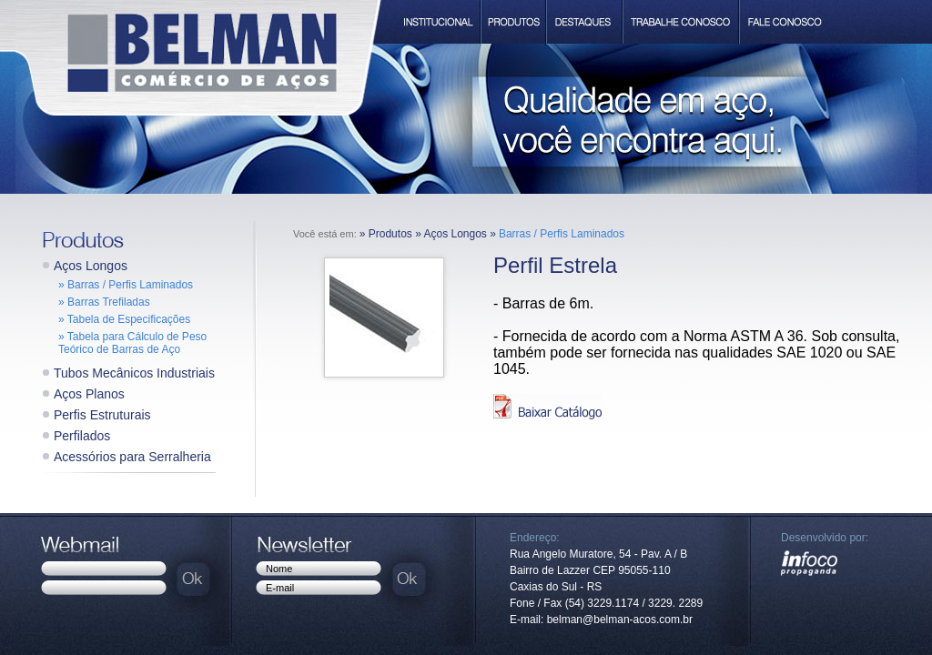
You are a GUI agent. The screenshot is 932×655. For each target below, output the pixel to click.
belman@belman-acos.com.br (620, 619)
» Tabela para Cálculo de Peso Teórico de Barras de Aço (132, 343)
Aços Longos (90, 265)
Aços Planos (89, 394)
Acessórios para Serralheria (132, 456)
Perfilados (82, 435)
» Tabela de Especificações (124, 319)
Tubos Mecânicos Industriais (134, 373)
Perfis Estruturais (102, 415)
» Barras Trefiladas (104, 302)
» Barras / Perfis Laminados (125, 284)
